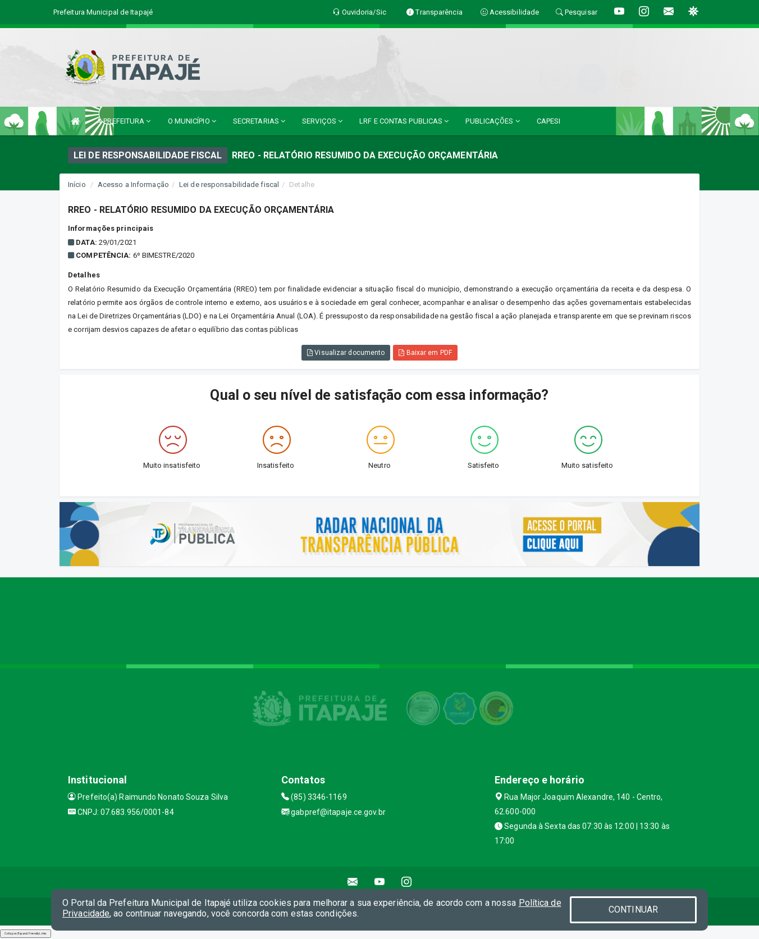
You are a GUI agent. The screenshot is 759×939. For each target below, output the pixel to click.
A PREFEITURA (123, 121)
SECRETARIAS (259, 121)
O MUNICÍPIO (192, 121)
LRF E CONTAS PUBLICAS (404, 121)
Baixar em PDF (425, 353)
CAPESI (549, 121)
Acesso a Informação (133, 184)
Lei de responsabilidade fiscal (229, 184)
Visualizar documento (346, 353)
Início (77, 184)
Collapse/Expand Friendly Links (25, 933)
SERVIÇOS (322, 121)
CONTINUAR (633, 909)
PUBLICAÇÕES (492, 121)
